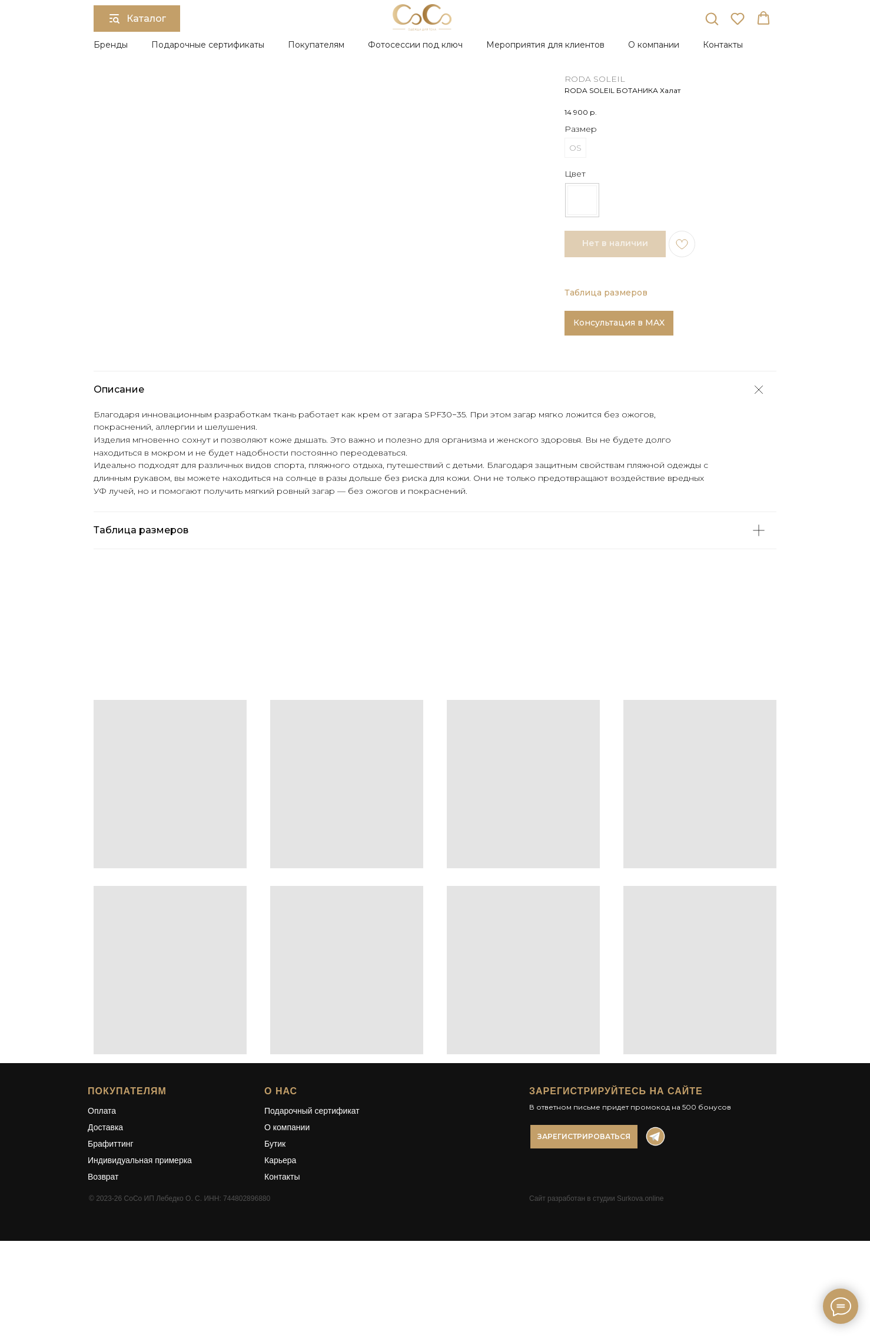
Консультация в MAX (619, 322)
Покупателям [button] (316, 45)
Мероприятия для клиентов (545, 45)
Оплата (102, 1181)
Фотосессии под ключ (415, 45)
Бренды (111, 45)
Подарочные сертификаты (207, 45)
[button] (712, 18)
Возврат (103, 1247)
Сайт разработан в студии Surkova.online (596, 1269)
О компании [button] (653, 45)
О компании (287, 1198)
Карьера (280, 1231)
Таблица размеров (605, 292)
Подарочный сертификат (312, 1181)
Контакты (723, 45)
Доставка (105, 1198)
